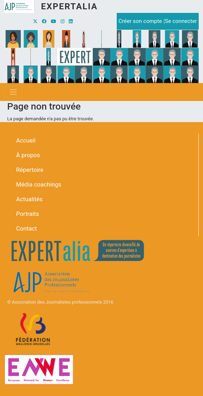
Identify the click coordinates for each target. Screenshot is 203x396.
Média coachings (38, 184)
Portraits (27, 214)
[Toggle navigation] (13, 92)
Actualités (29, 199)
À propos (28, 155)
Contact (26, 228)
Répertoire (29, 169)
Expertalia (69, 6)
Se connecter (181, 21)
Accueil (25, 140)
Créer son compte (140, 21)
